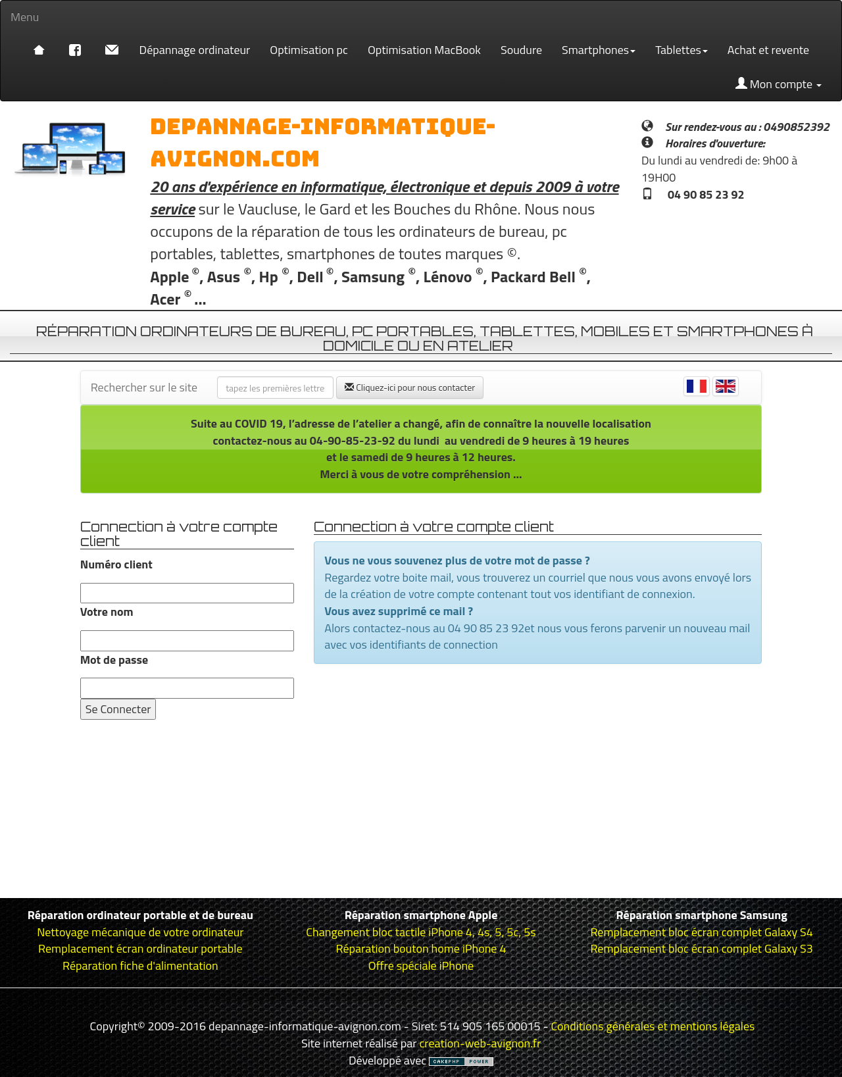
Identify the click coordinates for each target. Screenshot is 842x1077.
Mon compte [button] (778, 84)
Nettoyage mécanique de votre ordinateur (140, 932)
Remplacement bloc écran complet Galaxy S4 (701, 932)
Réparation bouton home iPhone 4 (420, 948)
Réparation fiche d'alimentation (140, 965)
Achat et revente (768, 50)
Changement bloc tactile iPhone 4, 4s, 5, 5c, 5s (421, 932)
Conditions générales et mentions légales (653, 1026)
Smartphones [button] (598, 50)
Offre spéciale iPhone (421, 965)
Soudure (521, 50)
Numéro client (116, 564)
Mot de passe (114, 659)
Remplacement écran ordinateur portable (140, 948)
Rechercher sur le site (144, 387)
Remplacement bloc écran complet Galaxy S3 (701, 948)
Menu (25, 17)
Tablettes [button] (681, 50)
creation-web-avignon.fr (480, 1043)
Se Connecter (118, 709)
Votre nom (107, 611)
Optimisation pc (309, 50)
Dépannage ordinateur (195, 50)
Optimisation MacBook (424, 50)
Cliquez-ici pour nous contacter (410, 387)
